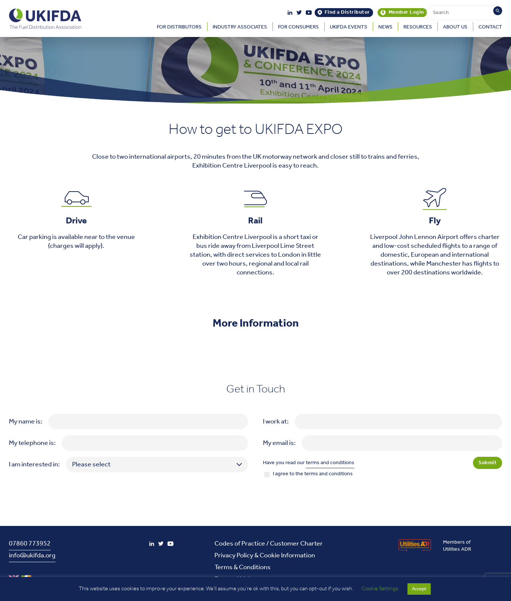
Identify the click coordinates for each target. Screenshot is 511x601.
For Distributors (179, 27)
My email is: (279, 443)
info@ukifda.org (32, 555)
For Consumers (298, 27)
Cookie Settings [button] (380, 589)
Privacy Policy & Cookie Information (264, 555)
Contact (490, 27)
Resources (417, 27)
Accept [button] (419, 589)
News (385, 27)
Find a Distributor (347, 12)
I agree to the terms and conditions (313, 474)
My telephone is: (32, 443)
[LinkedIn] (290, 12)
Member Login (406, 12)
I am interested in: (34, 464)
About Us (455, 27)
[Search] (497, 10)
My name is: (26, 421)
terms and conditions (330, 463)
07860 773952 (30, 543)
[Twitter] (299, 12)
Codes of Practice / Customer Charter (268, 543)
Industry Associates (240, 27)
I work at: (276, 421)
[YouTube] (309, 12)
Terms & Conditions (242, 567)
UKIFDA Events (348, 27)
